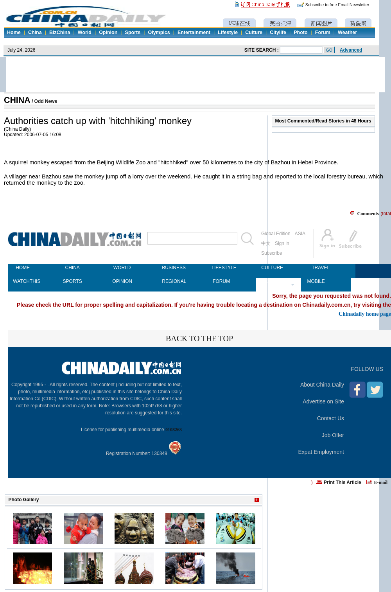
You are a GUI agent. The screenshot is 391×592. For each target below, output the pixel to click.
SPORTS (72, 281)
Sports (133, 32)
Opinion (108, 32)
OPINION (122, 281)
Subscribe (271, 253)
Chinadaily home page (365, 314)
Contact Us (330, 418)
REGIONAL (171, 281)
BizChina (59, 32)
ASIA (300, 233)
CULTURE (271, 267)
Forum (322, 32)
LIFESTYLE (221, 267)
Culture (253, 32)
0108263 (173, 429)
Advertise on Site (323, 401)
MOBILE (316, 281)
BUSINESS (171, 267)
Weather (347, 32)
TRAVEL (321, 267)
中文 (266, 243)
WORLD (122, 267)
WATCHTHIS (22, 281)
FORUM (221, 281)
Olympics (159, 32)
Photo (300, 32)
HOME (23, 267)
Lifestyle (228, 32)
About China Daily (322, 384)
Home (14, 32)
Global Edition (276, 233)
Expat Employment (321, 452)
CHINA (17, 100)
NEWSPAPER (271, 281)
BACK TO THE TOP (199, 338)
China (35, 32)
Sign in (282, 243)
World (84, 32)
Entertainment (194, 32)
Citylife (278, 32)
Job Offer (333, 435)
